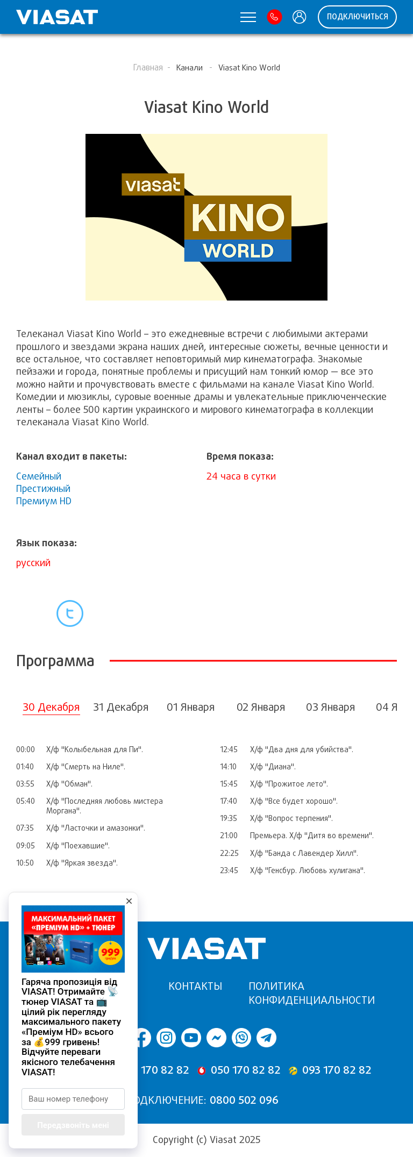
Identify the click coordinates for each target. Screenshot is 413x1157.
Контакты (195, 986)
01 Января (191, 707)
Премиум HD (44, 501)
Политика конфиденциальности (311, 993)
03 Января (330, 707)
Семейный (38, 476)
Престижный (43, 488)
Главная (148, 67)
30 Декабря (51, 707)
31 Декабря (121, 707)
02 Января (261, 707)
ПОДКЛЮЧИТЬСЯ (357, 16)
